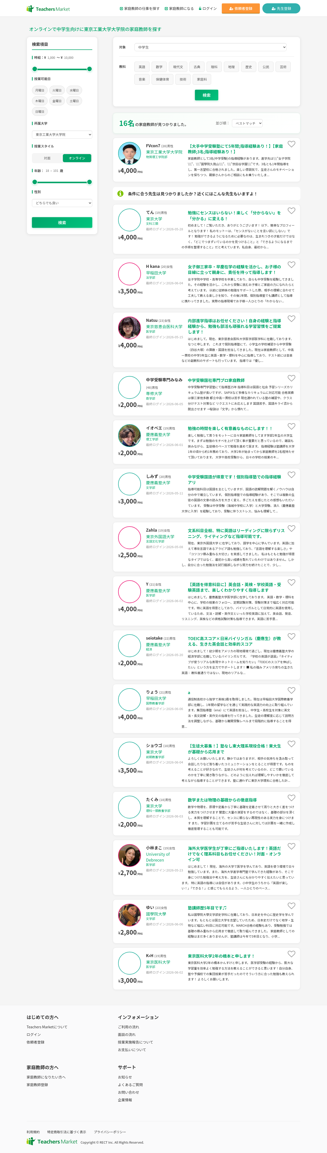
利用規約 (33, 1131)
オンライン (77, 158)
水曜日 (74, 90)
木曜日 (39, 101)
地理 (231, 66)
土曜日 (74, 101)
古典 (197, 66)
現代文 (178, 66)
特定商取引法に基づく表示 (66, 1131)
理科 (214, 66)
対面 (47, 158)
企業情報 (125, 1099)
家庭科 (202, 79)
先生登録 (281, 8)
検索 (62, 222)
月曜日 (39, 90)
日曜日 (39, 111)
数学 (159, 66)
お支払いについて (132, 1049)
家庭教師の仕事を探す (140, 8)
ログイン (208, 8)
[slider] (35, 69)
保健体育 (162, 79)
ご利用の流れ (128, 1026)
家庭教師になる (179, 8)
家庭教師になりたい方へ (46, 1077)
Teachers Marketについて (47, 1026)
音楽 (142, 79)
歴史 (248, 66)
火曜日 (57, 90)
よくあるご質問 (130, 1084)
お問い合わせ (128, 1092)
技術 (183, 79)
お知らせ (125, 1077)
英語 (142, 66)
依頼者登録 (240, 8)
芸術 (283, 66)
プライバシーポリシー (110, 1131)
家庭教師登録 (37, 1084)
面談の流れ (127, 1034)
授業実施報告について (135, 1042)
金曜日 (57, 101)
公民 (266, 66)
